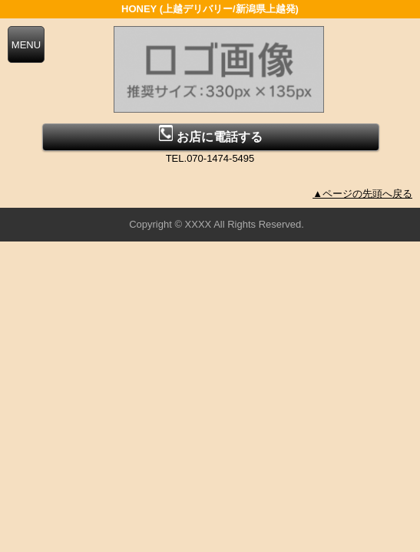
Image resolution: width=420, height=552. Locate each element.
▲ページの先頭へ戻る (362, 193)
